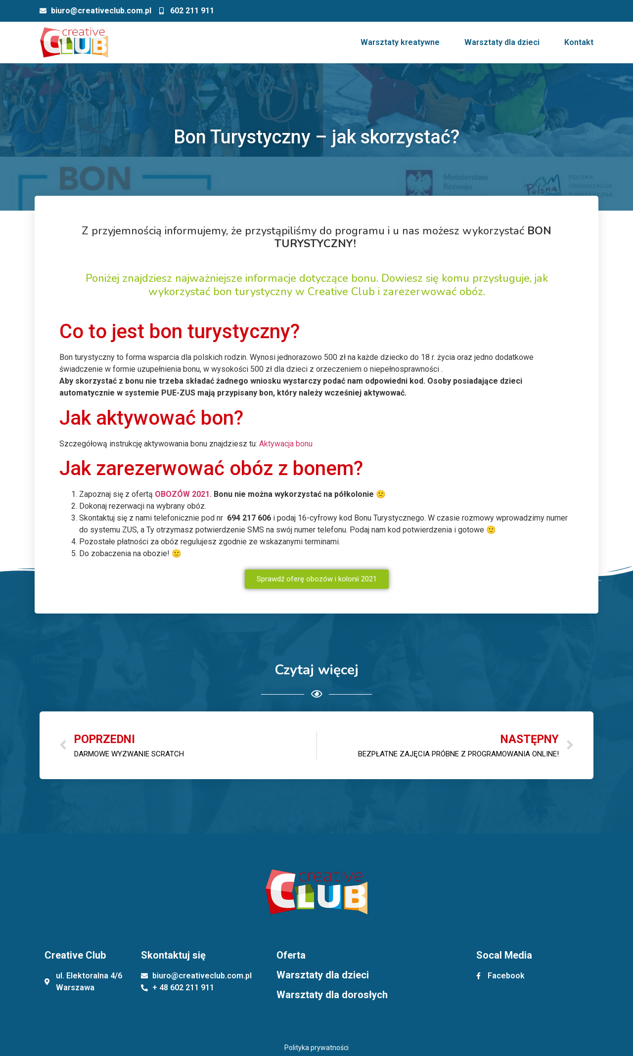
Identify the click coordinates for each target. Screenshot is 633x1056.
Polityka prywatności (316, 1048)
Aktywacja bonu (286, 443)
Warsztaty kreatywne (400, 42)
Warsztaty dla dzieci (502, 42)
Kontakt (578, 42)
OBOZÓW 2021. (183, 494)
